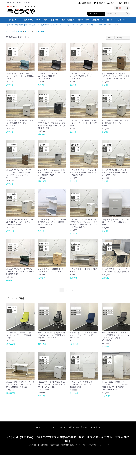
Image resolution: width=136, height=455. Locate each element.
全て (8, 31)
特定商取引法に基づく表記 (78, 427)
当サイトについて (41, 427)
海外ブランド (97, 20)
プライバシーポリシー (59, 427)
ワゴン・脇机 (38, 31)
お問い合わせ (96, 427)
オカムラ (28, 31)
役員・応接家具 (68, 20)
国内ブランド (14, 20)
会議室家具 (28, 20)
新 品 (109, 20)
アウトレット (121, 20)
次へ (73, 290)
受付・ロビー (83, 20)
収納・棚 (54, 20)
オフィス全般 (41, 20)
